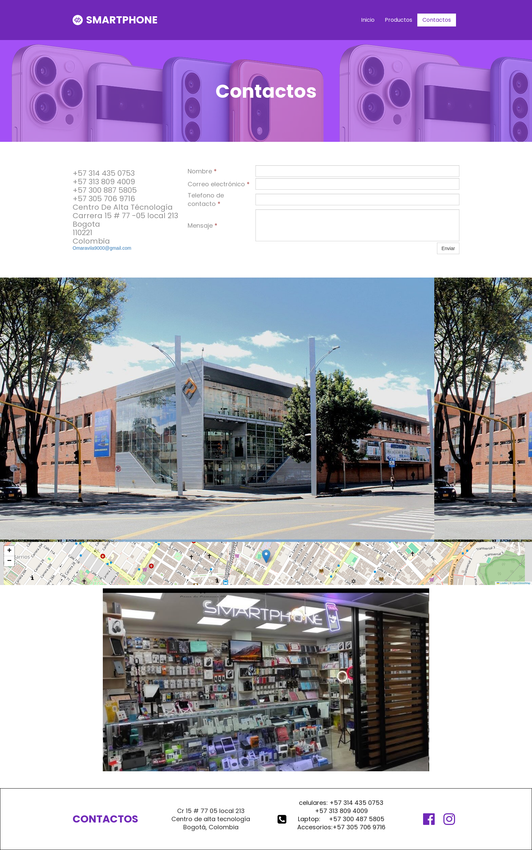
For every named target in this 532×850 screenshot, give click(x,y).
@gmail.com (118, 248)
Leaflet (502, 583)
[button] (266, 556)
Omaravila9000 (89, 248)
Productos (398, 20)
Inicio (368, 20)
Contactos (436, 20)
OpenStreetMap (521, 583)
